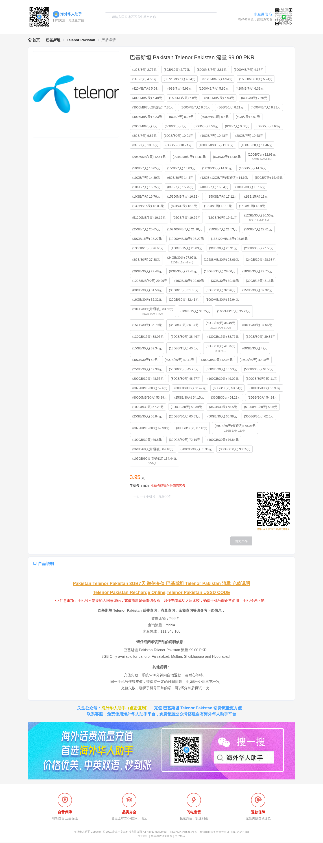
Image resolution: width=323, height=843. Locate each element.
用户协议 (180, 836)
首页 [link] (34, 40)
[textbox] (161, 16)
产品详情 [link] (108, 40)
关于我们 (143, 836)
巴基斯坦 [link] (53, 40)
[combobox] (161, 16)
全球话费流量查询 (161, 836)
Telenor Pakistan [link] (81, 40)
